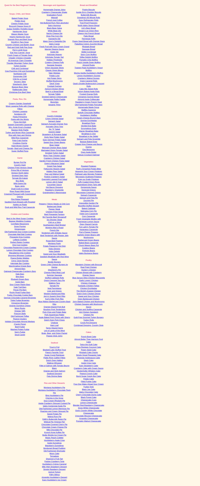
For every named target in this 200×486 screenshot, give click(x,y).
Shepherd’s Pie (54, 270)
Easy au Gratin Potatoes (88, 179)
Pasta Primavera (20, 117)
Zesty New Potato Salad (54, 137)
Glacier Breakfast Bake (88, 131)
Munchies (54, 102)
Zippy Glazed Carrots (89, 224)
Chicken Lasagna (19, 111)
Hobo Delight (54, 251)
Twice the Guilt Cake (88, 344)
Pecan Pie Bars (20, 290)
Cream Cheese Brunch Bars (89, 118)
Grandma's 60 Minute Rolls (88, 17)
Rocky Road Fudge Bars (20, 292)
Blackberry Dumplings (54, 445)
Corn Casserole (88, 216)
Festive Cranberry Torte (54, 461)
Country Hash (20, 165)
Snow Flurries (20, 226)
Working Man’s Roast (54, 227)
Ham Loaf (54, 325)
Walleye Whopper (54, 363)
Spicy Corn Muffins (89, 54)
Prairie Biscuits (88, 10)
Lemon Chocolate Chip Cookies (19, 250)
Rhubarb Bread (88, 46)
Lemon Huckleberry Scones (88, 76)
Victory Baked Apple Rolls (89, 91)
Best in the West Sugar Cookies (19, 218)
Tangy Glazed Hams (54, 328)
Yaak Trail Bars (19, 287)
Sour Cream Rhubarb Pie (54, 401)
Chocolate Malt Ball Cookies (20, 234)
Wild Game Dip (19, 183)
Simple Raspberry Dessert (54, 469)
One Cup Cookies (19, 245)
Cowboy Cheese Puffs (54, 62)
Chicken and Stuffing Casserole (88, 309)
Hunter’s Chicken (88, 270)
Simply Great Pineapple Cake (88, 355)
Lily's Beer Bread (88, 28)
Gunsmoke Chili (20, 76)
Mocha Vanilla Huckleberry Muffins (88, 73)
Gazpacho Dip (54, 39)
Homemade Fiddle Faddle (54, 99)
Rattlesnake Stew (19, 89)
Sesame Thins (54, 105)
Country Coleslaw (54, 116)
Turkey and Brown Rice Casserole (19, 132)
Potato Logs (54, 76)
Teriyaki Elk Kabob (20, 178)
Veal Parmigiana (54, 288)
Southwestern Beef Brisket (54, 225)
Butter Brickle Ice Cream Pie (54, 435)
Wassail (54, 17)
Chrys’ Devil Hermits (19, 261)
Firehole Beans (88, 251)
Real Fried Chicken (88, 267)
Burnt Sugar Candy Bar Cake (88, 376)
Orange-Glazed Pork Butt (54, 307)
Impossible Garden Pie (88, 203)
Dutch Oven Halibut (54, 360)
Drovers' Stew (20, 82)
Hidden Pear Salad (54, 171)
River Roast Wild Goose (20, 191)
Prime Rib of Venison (20, 170)
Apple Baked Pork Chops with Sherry (54, 317)
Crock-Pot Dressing (88, 323)
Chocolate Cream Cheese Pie (54, 427)
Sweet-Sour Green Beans (54, 142)
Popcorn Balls (20, 313)
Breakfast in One (89, 134)
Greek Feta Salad (54, 166)
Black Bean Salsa (54, 28)
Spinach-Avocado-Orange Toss (54, 124)
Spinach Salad (54, 121)
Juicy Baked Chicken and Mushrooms (89, 301)
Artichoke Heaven (54, 54)
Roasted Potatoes (88, 166)
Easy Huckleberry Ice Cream (54, 480)
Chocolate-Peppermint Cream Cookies (20, 247)
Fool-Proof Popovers (88, 23)
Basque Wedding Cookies (20, 221)
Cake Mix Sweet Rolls (88, 89)
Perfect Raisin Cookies (20, 242)
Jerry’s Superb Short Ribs (54, 296)
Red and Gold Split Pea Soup (19, 47)
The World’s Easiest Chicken (88, 291)
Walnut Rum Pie (54, 416)
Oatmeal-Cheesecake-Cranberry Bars (20, 271)
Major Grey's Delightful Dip (54, 41)
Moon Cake (54, 453)
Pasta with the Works (20, 119)
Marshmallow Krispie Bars (20, 266)
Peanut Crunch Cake (89, 373)
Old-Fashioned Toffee (20, 316)
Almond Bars (19, 269)
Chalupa (54, 323)
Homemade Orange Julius (54, 10)
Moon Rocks (20, 308)
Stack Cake (88, 360)
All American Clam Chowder (20, 60)
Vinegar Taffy (19, 311)
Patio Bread (89, 36)
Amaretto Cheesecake (88, 418)
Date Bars (20, 274)
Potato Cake (88, 379)
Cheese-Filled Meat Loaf (54, 272)
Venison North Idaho (20, 173)
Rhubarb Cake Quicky (88, 352)
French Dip (54, 230)
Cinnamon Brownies (19, 303)
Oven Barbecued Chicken (88, 299)
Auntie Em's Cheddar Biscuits (88, 12)
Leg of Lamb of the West (54, 330)
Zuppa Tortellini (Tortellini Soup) (20, 29)
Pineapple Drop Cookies (20, 237)
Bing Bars (20, 276)
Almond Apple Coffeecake (89, 99)
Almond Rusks (88, 65)
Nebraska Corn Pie (88, 211)
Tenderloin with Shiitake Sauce (54, 233)
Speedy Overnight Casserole (20, 125)
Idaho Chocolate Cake (88, 392)
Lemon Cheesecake (88, 403)
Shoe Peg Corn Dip (54, 36)
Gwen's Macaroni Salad (54, 163)
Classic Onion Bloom (54, 70)
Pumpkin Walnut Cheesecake (88, 421)
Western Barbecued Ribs (54, 294)
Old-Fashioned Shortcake (54, 451)
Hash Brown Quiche (19, 146)
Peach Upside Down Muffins (89, 62)
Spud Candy (20, 335)
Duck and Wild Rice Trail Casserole (20, 207)
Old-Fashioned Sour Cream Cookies (20, 232)
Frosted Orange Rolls (89, 94)
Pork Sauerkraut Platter (54, 315)
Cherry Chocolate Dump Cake (88, 395)
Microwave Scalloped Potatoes (89, 177)
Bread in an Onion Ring (89, 31)
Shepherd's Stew (20, 84)
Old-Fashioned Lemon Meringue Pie (54, 409)
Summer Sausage (54, 275)
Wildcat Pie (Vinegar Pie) (54, 422)
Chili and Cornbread (19, 68)
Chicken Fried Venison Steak (20, 167)
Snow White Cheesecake (88, 408)
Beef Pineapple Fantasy (54, 214)
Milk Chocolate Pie (54, 430)
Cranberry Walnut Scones (88, 78)
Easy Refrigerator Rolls (89, 20)
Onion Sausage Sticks (54, 68)
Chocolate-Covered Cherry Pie (54, 424)
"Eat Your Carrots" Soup (20, 52)
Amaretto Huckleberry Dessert (54, 477)
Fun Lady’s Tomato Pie (88, 227)
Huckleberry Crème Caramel (54, 464)
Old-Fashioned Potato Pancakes (88, 105)
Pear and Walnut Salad (54, 174)
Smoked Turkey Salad (54, 153)
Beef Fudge (20, 327)
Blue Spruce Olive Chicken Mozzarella (88, 278)
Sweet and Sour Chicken (88, 296)
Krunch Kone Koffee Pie (54, 432)
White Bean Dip (54, 31)
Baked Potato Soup (20, 18)
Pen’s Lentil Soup (19, 50)
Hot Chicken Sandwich (88, 312)
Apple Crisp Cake (88, 363)
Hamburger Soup (20, 31)
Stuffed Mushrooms (54, 81)
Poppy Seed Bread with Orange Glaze (88, 41)
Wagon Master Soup (20, 34)
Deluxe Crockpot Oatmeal (89, 155)
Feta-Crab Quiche (19, 140)
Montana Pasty (54, 243)
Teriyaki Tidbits (54, 94)
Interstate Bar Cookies (19, 263)
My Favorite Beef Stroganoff (54, 217)
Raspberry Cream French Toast (88, 102)
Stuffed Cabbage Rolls (54, 278)
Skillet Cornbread (88, 52)
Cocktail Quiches (54, 86)
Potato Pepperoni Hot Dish (54, 246)
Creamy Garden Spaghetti (20, 103)
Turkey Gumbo (20, 66)
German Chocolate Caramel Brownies (20, 298)
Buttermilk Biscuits (88, 15)
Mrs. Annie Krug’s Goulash (20, 127)
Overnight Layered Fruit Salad (54, 179)
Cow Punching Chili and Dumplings (20, 71)
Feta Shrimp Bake (54, 376)
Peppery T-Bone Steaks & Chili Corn (54, 204)
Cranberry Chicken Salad (54, 158)
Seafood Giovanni (54, 373)
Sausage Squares (54, 65)
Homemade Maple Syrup (88, 107)
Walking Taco (54, 283)
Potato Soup (20, 21)
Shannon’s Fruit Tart (54, 459)
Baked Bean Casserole (88, 243)
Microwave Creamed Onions (89, 192)
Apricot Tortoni (54, 472)
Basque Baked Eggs (88, 142)
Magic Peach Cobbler (54, 438)
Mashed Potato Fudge (20, 329)
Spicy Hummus (54, 25)
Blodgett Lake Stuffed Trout (54, 350)
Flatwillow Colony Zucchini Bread (89, 44)
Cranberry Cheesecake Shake (54, 12)
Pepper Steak (54, 209)
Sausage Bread (88, 49)
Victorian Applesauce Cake (88, 358)
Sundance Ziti (20, 114)
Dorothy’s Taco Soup (20, 42)
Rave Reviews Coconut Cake (88, 347)
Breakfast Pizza (88, 123)
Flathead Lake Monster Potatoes (88, 174)
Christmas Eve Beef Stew (20, 92)
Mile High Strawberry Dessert (54, 467)
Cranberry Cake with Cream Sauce (89, 368)
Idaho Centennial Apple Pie (54, 406)
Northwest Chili (19, 74)
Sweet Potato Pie (54, 414)
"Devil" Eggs (54, 83)
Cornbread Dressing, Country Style (89, 325)
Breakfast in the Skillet (88, 136)
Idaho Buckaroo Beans (88, 253)
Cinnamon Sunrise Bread (88, 97)
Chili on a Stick (54, 222)
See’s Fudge (20, 332)
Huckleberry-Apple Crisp (54, 440)
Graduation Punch (54, 15)
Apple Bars (20, 282)
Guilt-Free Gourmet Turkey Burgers (89, 317)
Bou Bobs (20, 181)
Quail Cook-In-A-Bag (20, 189)
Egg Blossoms (89, 149)
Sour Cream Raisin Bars (20, 284)
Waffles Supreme (88, 110)
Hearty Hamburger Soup (20, 37)
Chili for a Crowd (20, 79)
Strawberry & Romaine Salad (54, 134)
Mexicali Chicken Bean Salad (54, 148)
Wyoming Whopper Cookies (20, 255)
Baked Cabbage (88, 208)
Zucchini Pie (88, 200)
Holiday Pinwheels (54, 60)
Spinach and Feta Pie (88, 198)
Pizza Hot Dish (20, 122)
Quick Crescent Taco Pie (54, 280)
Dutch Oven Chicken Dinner (88, 294)
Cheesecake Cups (88, 400)
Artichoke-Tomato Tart (54, 57)
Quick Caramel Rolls (88, 81)
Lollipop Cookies (20, 240)
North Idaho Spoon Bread (88, 25)
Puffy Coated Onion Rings (89, 182)
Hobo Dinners (54, 249)
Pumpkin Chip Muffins (88, 60)
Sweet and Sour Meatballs (54, 254)
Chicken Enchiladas (88, 288)
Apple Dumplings (54, 443)
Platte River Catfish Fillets (54, 358)
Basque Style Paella (19, 130)
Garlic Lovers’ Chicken (88, 280)
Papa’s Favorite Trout (54, 352)
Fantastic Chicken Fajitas (88, 286)
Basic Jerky (20, 186)
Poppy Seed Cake (88, 350)
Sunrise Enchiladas (88, 120)
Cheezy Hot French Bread (89, 33)
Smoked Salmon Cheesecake (54, 97)
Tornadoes (54, 456)
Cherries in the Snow (54, 398)
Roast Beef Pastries (54, 241)
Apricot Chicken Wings (54, 89)
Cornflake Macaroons (20, 224)
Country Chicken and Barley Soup (20, 45)
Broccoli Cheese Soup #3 (20, 26)
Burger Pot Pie (20, 162)
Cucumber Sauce (54, 185)
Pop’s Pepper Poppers (88, 232)
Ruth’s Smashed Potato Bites (88, 169)
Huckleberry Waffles (88, 115)
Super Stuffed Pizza (19, 151)
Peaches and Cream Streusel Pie (54, 411)
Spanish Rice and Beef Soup (20, 39)
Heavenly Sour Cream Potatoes (88, 171)
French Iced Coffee (54, 20)
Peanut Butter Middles (20, 258)
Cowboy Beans (88, 248)
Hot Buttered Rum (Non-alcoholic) (54, 23)
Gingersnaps (20, 229)
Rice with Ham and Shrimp (20, 135)
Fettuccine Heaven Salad (54, 169)
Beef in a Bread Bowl (54, 91)
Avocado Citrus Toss (54, 126)
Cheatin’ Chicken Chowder (20, 58)
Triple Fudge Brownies (19, 300)
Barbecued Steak (54, 206)
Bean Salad (54, 145)
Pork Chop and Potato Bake (54, 312)
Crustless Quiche (20, 143)
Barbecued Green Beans (88, 240)
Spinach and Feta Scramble (88, 139)
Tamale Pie (54, 286)
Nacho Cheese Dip (54, 33)
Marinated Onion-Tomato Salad (54, 150)
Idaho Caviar (54, 44)
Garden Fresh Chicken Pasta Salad (54, 161)
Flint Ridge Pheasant (20, 199)
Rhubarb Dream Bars (20, 279)
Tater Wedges (54, 73)
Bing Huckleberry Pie (54, 395)
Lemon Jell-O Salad (54, 182)
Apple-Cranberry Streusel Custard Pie (54, 403)
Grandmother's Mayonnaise (54, 192)
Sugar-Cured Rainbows (54, 355)
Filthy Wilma (54, 475)
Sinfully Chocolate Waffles (89, 112)
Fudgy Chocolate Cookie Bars (20, 295)
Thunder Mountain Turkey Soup (20, 63)
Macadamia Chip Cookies (20, 253)
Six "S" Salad (54, 129)
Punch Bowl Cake (88, 336)
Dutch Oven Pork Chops (54, 320)
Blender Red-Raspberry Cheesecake (88, 405)
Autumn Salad (54, 132)
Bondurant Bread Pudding (54, 448)
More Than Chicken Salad (54, 155)
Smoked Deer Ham (20, 175)
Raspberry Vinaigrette (54, 190)
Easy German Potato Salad (54, 140)
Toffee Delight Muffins (88, 57)
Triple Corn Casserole (88, 214)
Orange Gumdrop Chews (19, 306)
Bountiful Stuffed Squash (88, 206)
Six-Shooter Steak (54, 220)
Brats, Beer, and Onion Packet (54, 333)
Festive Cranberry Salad (54, 177)
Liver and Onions (54, 291)
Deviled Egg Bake (88, 126)
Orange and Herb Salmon (54, 371)
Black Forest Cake (88, 397)
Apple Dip (54, 52)
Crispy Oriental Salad (54, 119)
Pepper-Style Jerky (54, 336)
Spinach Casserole (89, 195)
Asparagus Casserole (88, 229)
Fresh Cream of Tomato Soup (19, 55)
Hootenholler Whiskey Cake (88, 371)
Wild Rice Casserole (19, 138)
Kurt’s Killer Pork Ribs (54, 299)
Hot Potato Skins (54, 78)
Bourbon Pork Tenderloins (54, 309)
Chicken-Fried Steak (54, 212)
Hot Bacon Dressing (54, 187)
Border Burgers (54, 262)
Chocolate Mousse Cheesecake (88, 416)
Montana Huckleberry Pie (54, 387)
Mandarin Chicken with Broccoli (88, 264)
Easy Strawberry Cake (88, 366)
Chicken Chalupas (88, 283)
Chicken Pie (89, 315)
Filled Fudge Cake (88, 381)
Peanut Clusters (20, 319)
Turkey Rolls (88, 320)
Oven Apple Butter (88, 152)
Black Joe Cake (88, 389)
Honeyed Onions (89, 190)
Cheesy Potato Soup (20, 23)
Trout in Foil (54, 347)
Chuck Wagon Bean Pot (88, 245)
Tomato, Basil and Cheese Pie (20, 148)
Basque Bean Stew (20, 87)
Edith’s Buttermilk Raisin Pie (54, 419)
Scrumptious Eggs (88, 128)
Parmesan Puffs (88, 39)
